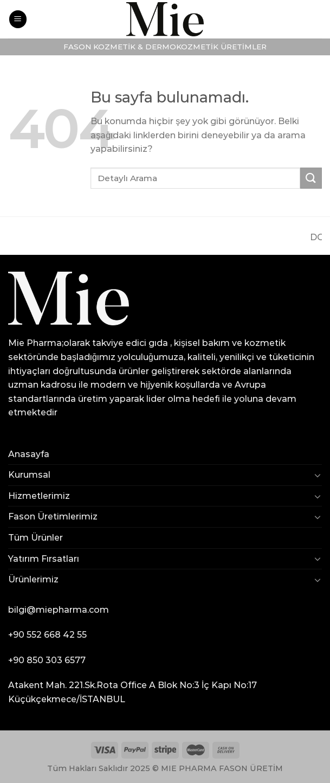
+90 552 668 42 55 (47, 635)
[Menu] (18, 19)
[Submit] (311, 178)
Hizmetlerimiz (39, 496)
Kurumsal (29, 475)
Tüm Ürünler (35, 537)
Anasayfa (28, 454)
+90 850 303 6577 (47, 660)
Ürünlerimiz (33, 579)
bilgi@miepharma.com (58, 610)
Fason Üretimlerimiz (53, 516)
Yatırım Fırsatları (43, 559)
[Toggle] (317, 475)
